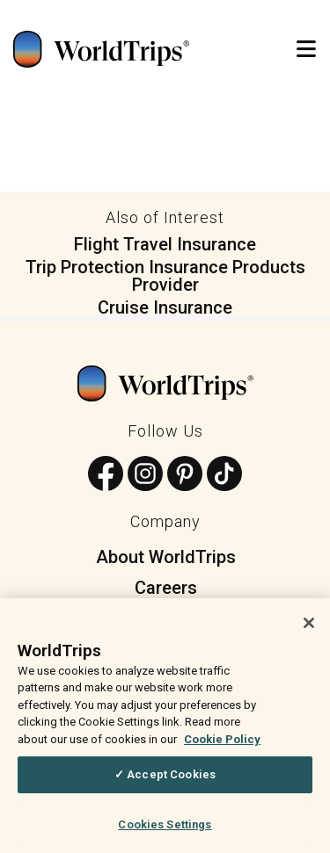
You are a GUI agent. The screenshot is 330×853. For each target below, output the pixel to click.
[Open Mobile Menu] (306, 49)
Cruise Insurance (165, 307)
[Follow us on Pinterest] (185, 475)
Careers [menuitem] (166, 587)
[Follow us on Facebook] (105, 475)
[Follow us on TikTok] (224, 475)
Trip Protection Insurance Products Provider (165, 275)
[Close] (309, 629)
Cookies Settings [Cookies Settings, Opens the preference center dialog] (164, 830)
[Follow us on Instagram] (145, 475)
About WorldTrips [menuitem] (166, 557)
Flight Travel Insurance (165, 244)
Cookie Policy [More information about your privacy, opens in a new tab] (222, 745)
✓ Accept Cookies (165, 780)
